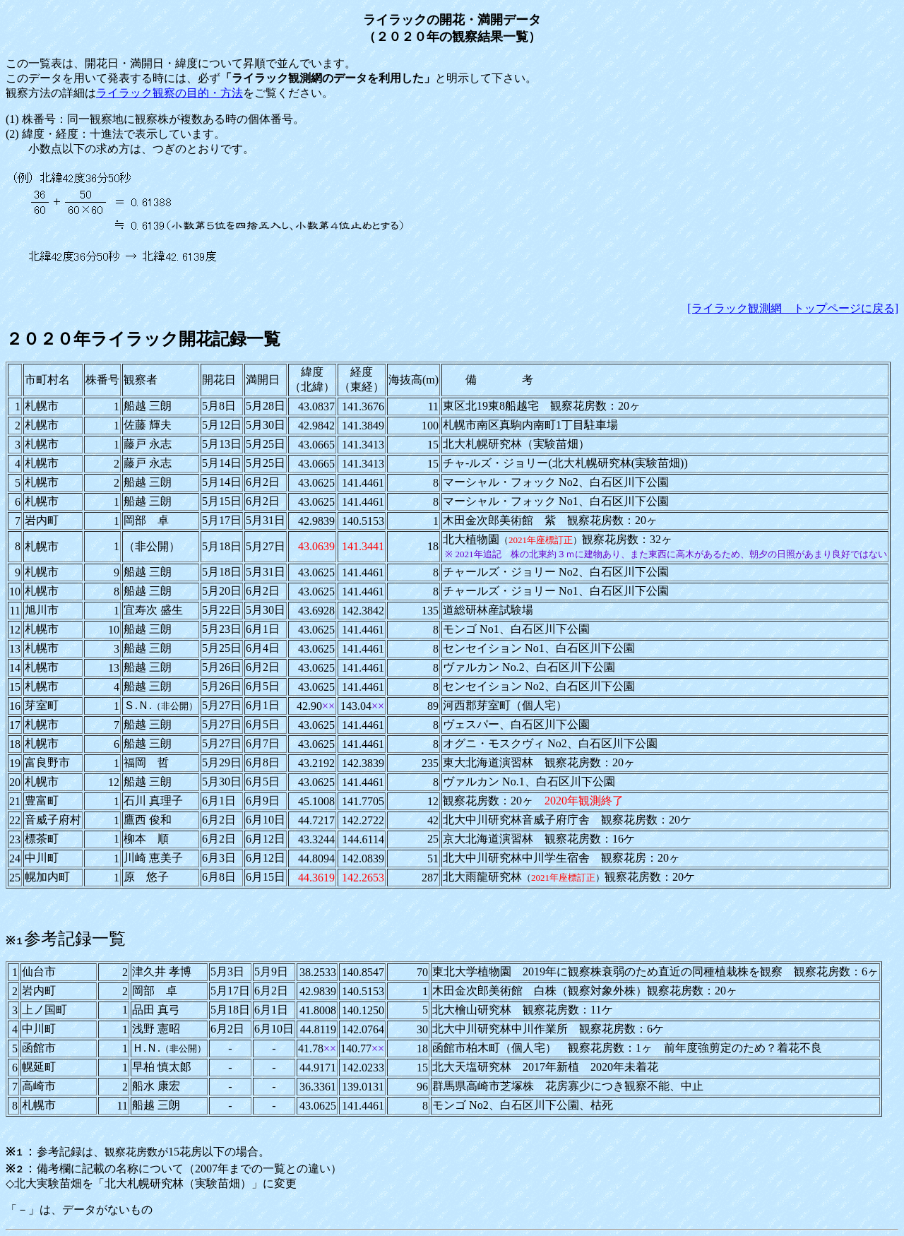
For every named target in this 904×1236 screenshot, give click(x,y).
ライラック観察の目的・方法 (169, 93)
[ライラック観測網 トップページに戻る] (792, 308)
